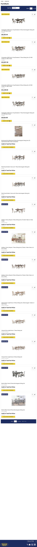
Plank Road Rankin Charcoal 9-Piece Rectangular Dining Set (15, 193)
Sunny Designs (4, 385)
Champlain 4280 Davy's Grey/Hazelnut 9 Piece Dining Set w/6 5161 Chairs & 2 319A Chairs (16, 86)
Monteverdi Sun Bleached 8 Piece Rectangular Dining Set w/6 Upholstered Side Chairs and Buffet (15, 141)
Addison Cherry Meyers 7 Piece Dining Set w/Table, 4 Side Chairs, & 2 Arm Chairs (17, 248)
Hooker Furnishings (4, 305)
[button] (32, 14)
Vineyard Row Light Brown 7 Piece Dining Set (11, 330)
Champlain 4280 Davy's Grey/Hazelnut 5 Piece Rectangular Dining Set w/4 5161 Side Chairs (17, 30)
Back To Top (24, 421)
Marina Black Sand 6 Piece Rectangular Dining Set (13, 410)
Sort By (9, 8)
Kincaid (2, 168)
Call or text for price (8, 147)
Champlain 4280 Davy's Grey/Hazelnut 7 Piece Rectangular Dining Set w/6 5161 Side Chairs (17, 113)
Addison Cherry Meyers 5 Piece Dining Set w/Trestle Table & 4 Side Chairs (17, 220)
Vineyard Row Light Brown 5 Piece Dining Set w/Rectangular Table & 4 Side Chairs (17, 303)
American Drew (4, 222)
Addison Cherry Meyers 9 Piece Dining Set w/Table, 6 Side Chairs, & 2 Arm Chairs (17, 276)
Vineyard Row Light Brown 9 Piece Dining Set (11, 357)
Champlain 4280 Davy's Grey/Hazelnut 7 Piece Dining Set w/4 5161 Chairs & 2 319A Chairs (16, 58)
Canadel (3, 32)
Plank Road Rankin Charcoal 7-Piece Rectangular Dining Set (15, 166)
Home (2, 1)
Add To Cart (6, 37)
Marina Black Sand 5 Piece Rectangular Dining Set (13, 383)
